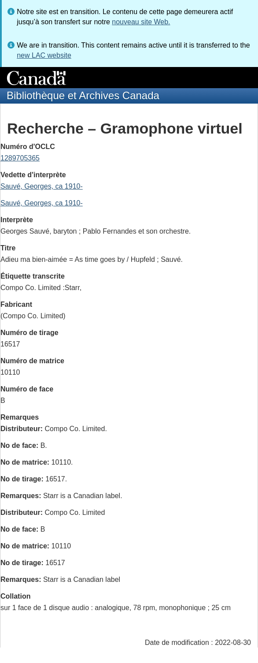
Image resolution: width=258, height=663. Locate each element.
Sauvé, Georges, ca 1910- (41, 186)
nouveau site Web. (141, 22)
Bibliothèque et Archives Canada (83, 95)
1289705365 (20, 158)
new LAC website (44, 55)
